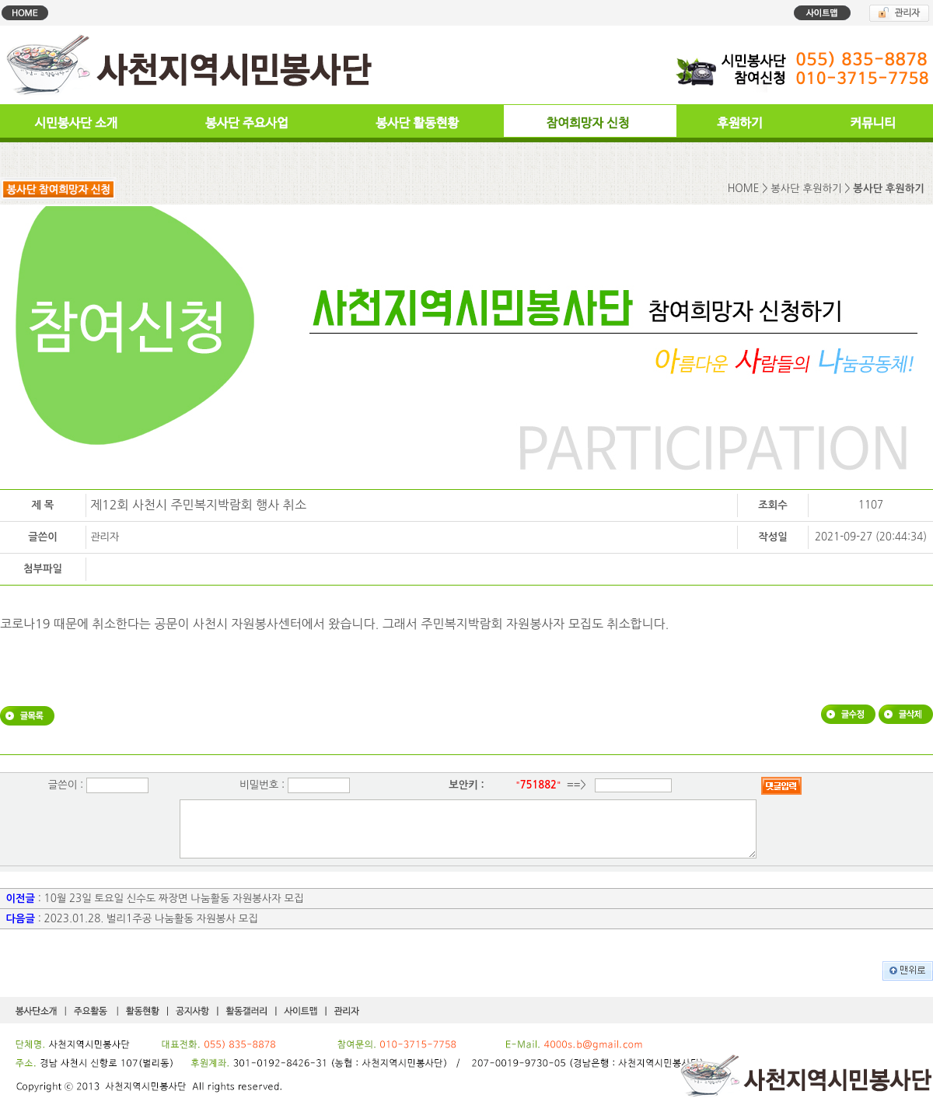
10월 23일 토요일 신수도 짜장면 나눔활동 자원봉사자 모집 (174, 910)
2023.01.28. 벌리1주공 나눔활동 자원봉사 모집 (151, 930)
